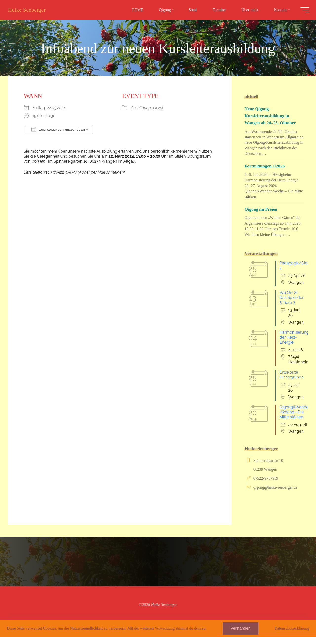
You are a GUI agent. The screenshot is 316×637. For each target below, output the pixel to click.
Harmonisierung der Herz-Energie (294, 337)
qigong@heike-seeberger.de (275, 487)
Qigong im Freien (262, 209)
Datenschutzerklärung (292, 628)
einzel (158, 107)
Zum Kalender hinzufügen (58, 129)
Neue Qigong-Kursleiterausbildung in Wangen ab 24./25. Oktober (272, 115)
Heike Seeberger (30, 10)
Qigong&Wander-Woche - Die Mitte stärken (294, 412)
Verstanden (241, 628)
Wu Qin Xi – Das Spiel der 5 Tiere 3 (291, 297)
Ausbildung (141, 107)
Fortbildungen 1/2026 (266, 165)
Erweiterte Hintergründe (291, 374)
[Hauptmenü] (301, 9)
